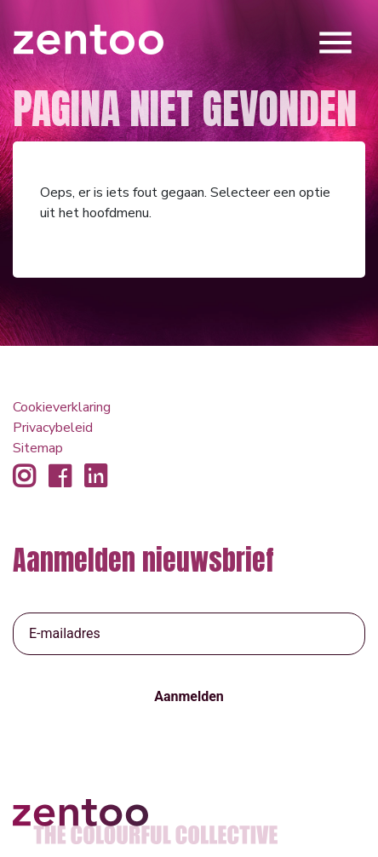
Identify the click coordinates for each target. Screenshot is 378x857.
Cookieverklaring (62, 407)
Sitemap (38, 448)
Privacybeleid (53, 427)
